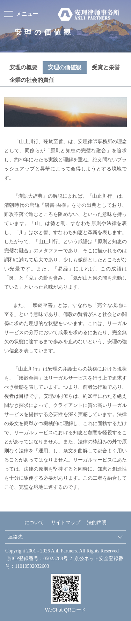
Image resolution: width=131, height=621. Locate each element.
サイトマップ (65, 522)
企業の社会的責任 (31, 80)
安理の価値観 (64, 67)
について (34, 522)
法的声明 (97, 522)
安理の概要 (23, 67)
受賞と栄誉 (106, 67)
